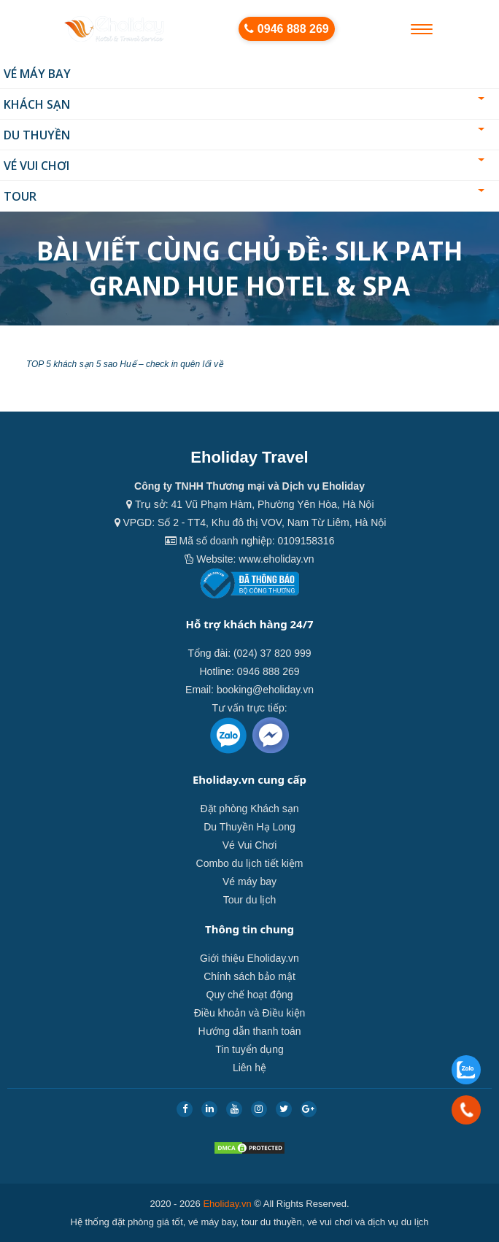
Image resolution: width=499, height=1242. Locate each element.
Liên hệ (249, 1067)
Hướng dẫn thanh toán (249, 1031)
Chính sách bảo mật (249, 976)
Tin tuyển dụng (249, 1049)
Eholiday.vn (227, 1203)
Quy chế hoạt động (249, 994)
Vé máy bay (37, 74)
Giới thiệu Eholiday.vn (249, 958)
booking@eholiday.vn (265, 689)
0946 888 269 (286, 29)
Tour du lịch (249, 900)
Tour (244, 196)
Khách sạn (244, 104)
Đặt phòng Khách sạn (249, 808)
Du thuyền (244, 135)
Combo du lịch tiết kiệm (249, 863)
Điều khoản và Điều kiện (250, 1013)
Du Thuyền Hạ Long (249, 827)
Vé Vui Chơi (244, 166)
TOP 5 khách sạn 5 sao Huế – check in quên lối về (124, 364)
